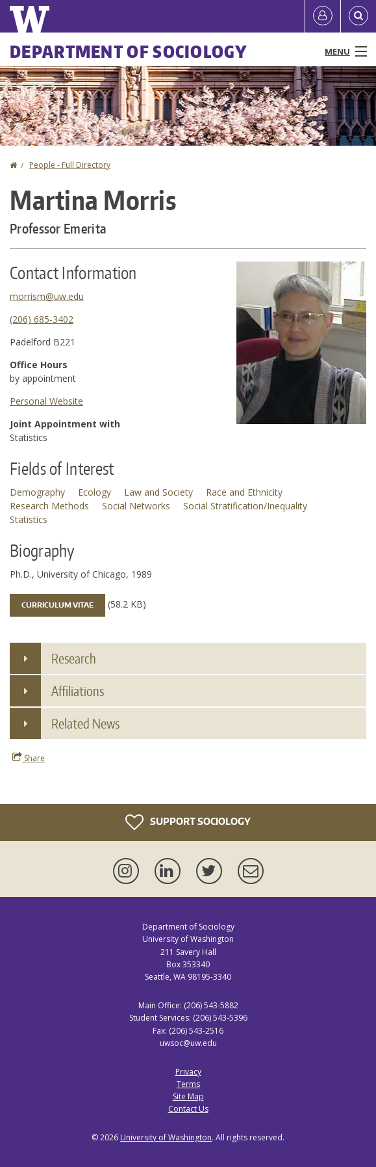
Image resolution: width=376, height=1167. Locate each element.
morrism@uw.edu (47, 296)
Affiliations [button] (77, 690)
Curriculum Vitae (57, 605)
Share (28, 758)
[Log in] (322, 16)
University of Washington (166, 1137)
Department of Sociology (128, 51)
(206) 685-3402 (41, 319)
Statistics (28, 519)
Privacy (188, 1071)
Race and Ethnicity (244, 492)
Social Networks (136, 506)
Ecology (94, 492)
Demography (37, 492)
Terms (188, 1084)
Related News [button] (85, 723)
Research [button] (73, 658)
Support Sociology (188, 822)
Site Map (188, 1096)
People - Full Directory (69, 164)
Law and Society (158, 492)
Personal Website (46, 401)
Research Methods (49, 506)
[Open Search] (358, 16)
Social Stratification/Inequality (245, 506)
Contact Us (188, 1108)
